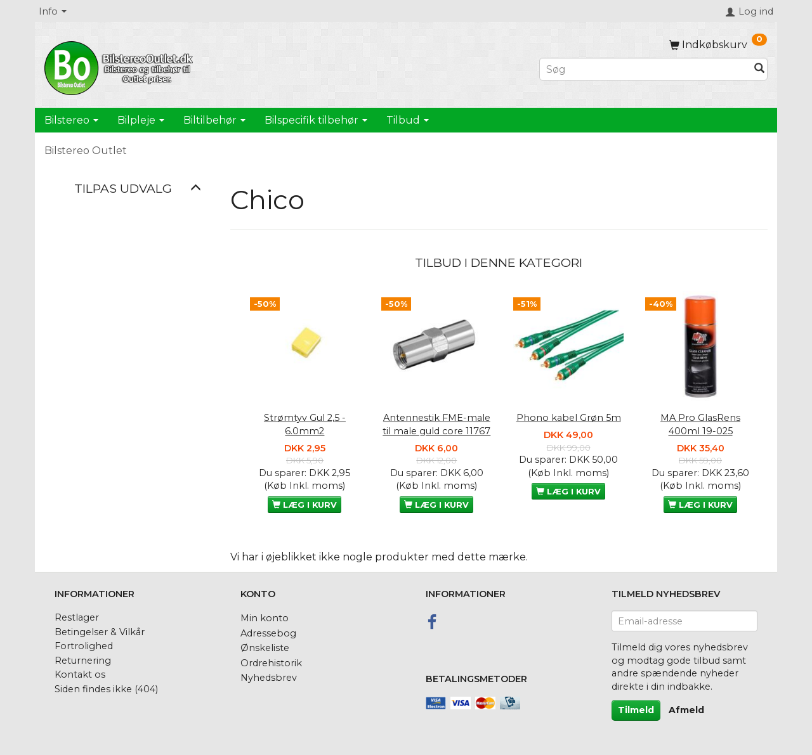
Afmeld (686, 710)
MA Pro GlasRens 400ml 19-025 (700, 424)
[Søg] (759, 69)
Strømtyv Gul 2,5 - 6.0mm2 (305, 424)
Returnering (83, 660)
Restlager (77, 617)
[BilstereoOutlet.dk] (120, 66)
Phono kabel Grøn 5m (568, 417)
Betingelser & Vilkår (100, 632)
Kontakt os (80, 674)
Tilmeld (636, 710)
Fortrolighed (84, 646)
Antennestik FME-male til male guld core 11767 (436, 424)
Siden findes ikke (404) (106, 689)
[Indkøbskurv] (718, 44)
